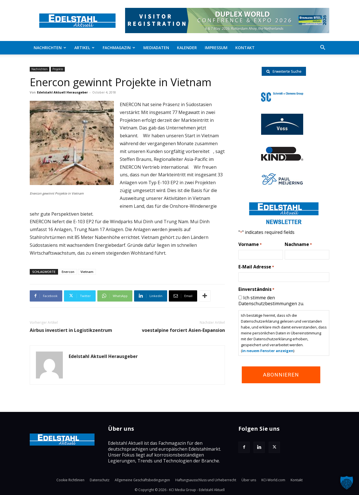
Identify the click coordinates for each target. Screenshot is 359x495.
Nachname (298, 244)
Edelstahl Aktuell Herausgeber (62, 92)
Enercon (68, 272)
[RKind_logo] (282, 159)
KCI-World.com (273, 480)
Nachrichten (50, 47)
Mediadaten (156, 47)
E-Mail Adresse (256, 267)
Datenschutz (99, 480)
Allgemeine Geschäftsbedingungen (142, 480)
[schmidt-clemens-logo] (282, 100)
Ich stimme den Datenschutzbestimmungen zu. (271, 301)
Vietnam (86, 272)
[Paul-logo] (282, 184)
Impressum (216, 47)
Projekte (57, 69)
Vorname (250, 244)
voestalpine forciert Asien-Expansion (183, 330)
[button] (322, 48)
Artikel (84, 47)
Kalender (187, 47)
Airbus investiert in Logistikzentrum (71, 330)
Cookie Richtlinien (70, 480)
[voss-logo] (282, 133)
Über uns (248, 480)
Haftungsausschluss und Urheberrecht (205, 480)
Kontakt (245, 47)
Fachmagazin (119, 47)
